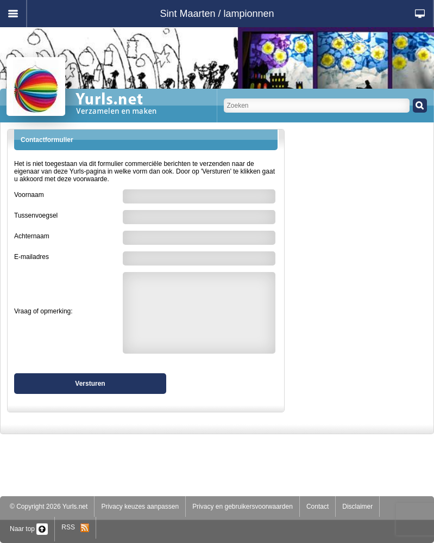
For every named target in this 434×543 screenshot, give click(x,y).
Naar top (29, 529)
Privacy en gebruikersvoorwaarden (242, 506)
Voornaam (29, 195)
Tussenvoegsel (36, 215)
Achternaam (31, 236)
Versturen (90, 383)
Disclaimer (357, 506)
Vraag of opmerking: (43, 311)
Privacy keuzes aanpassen (140, 506)
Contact (317, 506)
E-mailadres (31, 257)
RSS (75, 527)
